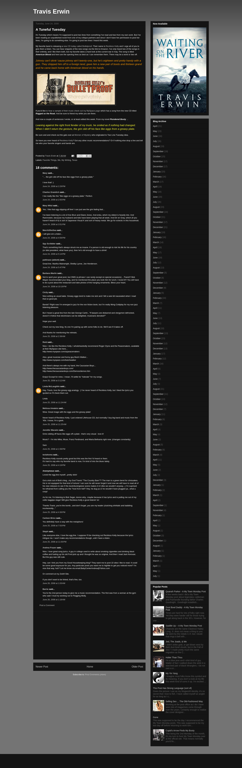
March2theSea (49, 230)
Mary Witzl (47, 205)
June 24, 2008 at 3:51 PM (54, 224)
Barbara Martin (50, 273)
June (155, 136)
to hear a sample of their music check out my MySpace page (73, 111)
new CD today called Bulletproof (77, 46)
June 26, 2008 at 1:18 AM (54, 599)
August (156, 146)
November (158, 161)
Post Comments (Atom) (95, 674)
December (158, 166)
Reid (45, 342)
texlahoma (47, 455)
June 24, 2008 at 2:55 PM (54, 200)
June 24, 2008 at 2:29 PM (54, 186)
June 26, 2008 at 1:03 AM (54, 583)
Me (59, 160)
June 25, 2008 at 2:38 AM (54, 336)
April (155, 126)
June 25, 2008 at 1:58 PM (54, 449)
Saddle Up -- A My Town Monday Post (184, 625)
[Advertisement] (89, 635)
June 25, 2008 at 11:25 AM (54, 424)
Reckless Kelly (112, 46)
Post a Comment (47, 605)
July (155, 141)
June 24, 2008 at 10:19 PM (54, 286)
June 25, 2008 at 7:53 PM (54, 525)
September (158, 151)
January (157, 171)
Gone (155, 717)
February (157, 176)
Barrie (45, 589)
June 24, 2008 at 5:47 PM (54, 267)
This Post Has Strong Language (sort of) (172, 688)
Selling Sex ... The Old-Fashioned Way (184, 701)
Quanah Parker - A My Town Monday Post (186, 591)
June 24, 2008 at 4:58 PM (54, 238)
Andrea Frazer (49, 547)
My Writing (66, 160)
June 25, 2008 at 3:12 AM (54, 380)
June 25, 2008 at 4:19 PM (54, 465)
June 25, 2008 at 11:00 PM (54, 542)
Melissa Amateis (50, 408)
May (155, 131)
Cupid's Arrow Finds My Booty (180, 730)
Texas (74, 160)
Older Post (137, 666)
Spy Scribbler (49, 243)
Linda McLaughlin (51, 386)
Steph (45, 531)
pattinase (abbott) (51, 260)
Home (90, 666)
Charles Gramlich (51, 192)
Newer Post (42, 666)
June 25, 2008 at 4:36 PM (54, 512)
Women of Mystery (82, 135)
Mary (45, 173)
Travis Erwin (51, 11)
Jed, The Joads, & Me (176, 641)
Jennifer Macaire (50, 430)
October (157, 156)
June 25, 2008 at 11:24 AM (54, 402)
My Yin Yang (172, 673)
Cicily (45, 292)
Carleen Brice (49, 518)
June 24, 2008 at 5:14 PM (54, 254)
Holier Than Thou (174, 657)
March (156, 182)
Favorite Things (49, 160)
